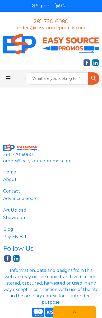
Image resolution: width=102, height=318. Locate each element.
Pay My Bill (14, 236)
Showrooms (15, 217)
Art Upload (14, 210)
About (10, 179)
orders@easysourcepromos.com (51, 27)
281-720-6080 (51, 21)
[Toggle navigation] (8, 78)
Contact (11, 191)
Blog (8, 229)
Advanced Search (21, 198)
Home (9, 172)
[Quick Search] (56, 78)
